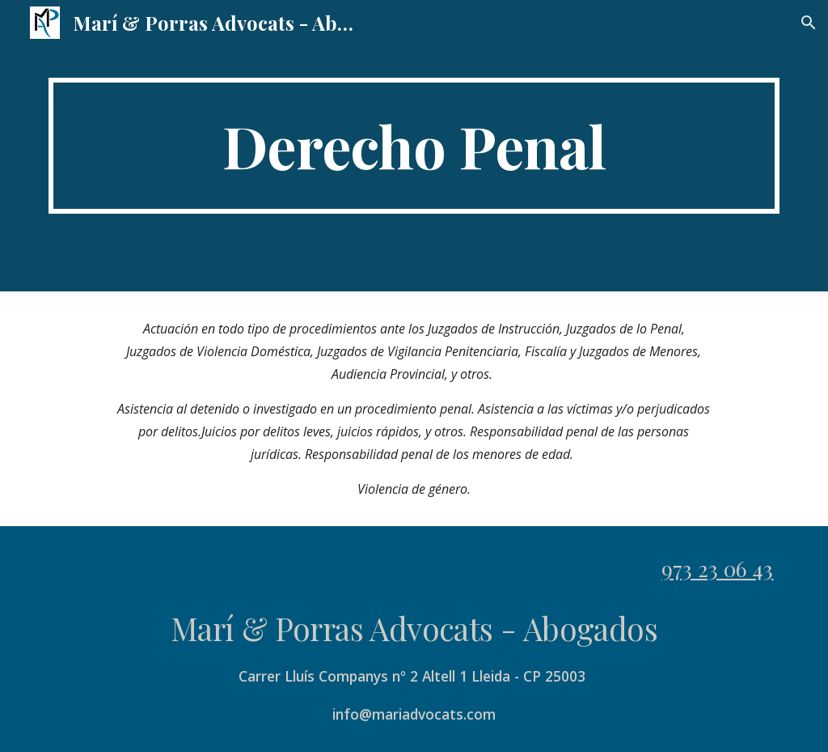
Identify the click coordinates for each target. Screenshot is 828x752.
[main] (414, 146)
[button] (808, 22)
